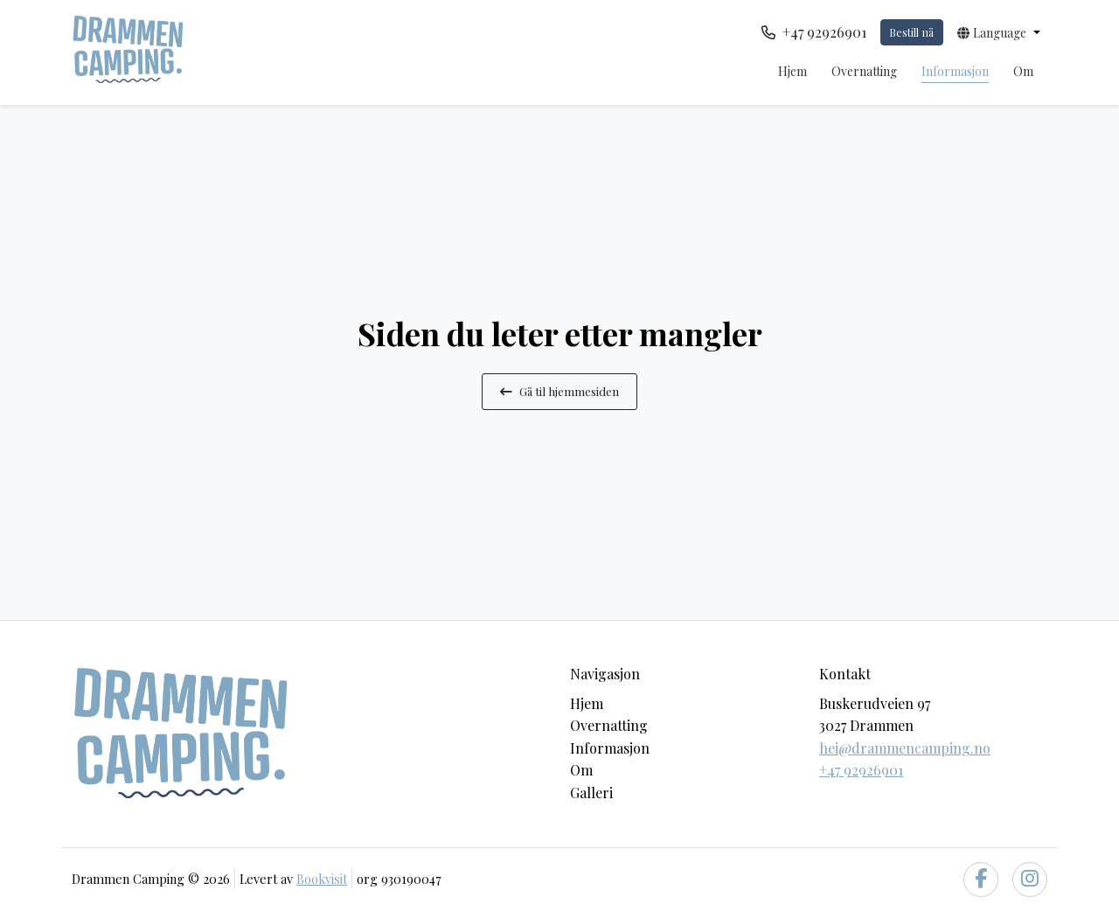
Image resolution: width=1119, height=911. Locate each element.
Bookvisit (321, 878)
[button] (998, 32)
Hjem (792, 71)
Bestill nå (911, 31)
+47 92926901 (861, 770)
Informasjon (955, 71)
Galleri (591, 792)
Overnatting (864, 71)
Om (1023, 71)
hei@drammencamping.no (904, 748)
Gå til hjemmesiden (559, 391)
